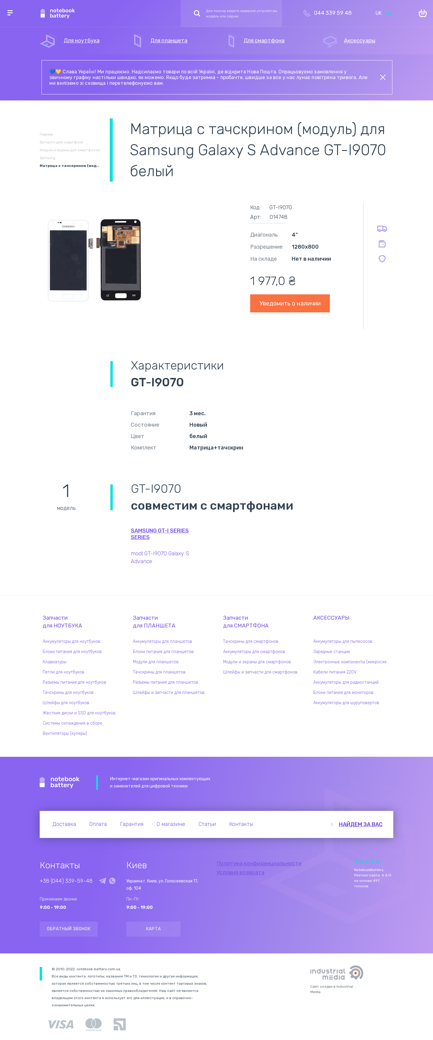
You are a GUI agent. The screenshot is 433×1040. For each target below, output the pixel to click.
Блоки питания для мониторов (343, 692)
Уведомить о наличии (290, 303)
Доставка (64, 824)
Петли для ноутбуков (63, 672)
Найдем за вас (360, 824)
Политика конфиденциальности (259, 863)
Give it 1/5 (356, 861)
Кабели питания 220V (335, 672)
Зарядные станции (331, 651)
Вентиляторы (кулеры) (65, 733)
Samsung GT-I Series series (160, 534)
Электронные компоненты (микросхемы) (353, 661)
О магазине (171, 824)
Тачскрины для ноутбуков (68, 692)
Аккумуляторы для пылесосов (342, 641)
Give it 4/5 (372, 861)
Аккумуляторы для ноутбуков (71, 641)
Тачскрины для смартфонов (250, 641)
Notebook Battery (60, 783)
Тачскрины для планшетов (159, 672)
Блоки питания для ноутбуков (72, 651)
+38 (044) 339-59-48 (66, 881)
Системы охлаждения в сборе (72, 723)
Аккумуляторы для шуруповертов (346, 702)
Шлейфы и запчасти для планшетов (168, 692)
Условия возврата (240, 872)
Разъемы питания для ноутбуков (74, 682)
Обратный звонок (69, 928)
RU (389, 13)
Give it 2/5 (361, 861)
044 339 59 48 (333, 13)
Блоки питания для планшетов (163, 651)
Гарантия (131, 824)
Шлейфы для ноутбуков (66, 702)
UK (379, 13)
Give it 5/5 (377, 861)
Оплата (98, 824)
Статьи (207, 824)
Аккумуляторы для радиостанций (346, 682)
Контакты (241, 824)
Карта (153, 928)
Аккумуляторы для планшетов (162, 641)
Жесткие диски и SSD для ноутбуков (79, 713)
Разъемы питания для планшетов (165, 682)
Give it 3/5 (367, 861)
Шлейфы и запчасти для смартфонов (260, 672)
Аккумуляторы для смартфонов (254, 651)
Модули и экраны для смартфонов (257, 661)
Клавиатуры (54, 661)
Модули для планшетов (156, 661)
